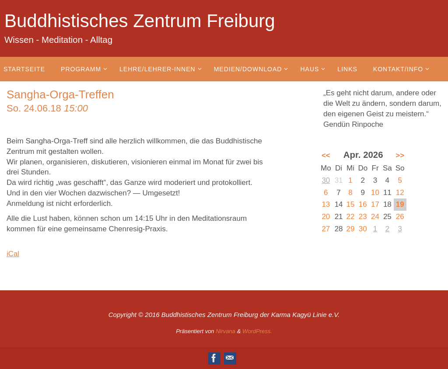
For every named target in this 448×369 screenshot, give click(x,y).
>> (400, 155)
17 (375, 204)
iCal (13, 254)
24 (375, 216)
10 (375, 192)
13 (326, 204)
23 (363, 216)
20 (326, 216)
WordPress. (257, 331)
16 (363, 204)
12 (400, 192)
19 (400, 204)
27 (326, 229)
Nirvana (225, 331)
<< (326, 155)
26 (400, 216)
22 (350, 216)
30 (326, 180)
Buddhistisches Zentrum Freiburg (139, 20)
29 (350, 229)
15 (350, 204)
